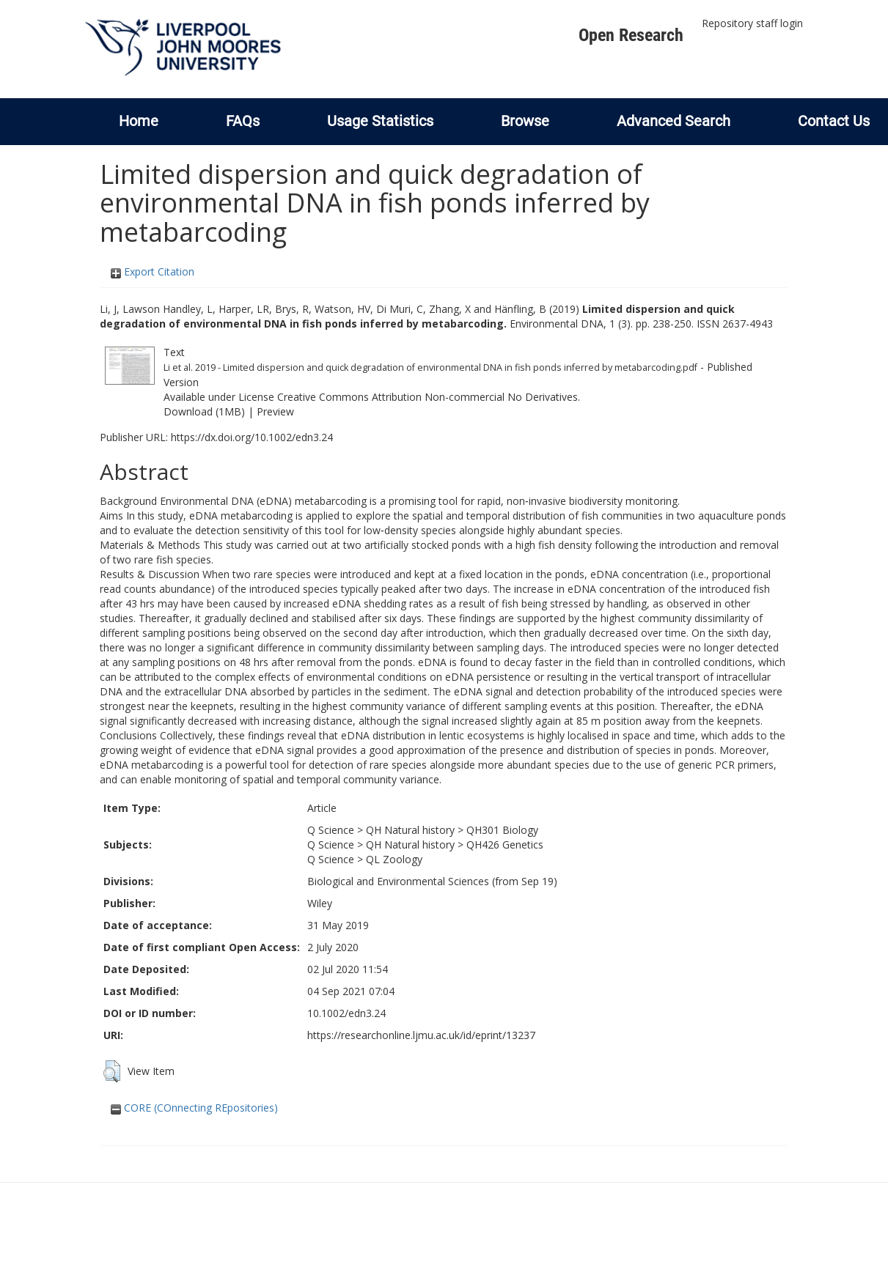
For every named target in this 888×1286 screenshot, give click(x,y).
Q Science (330, 830)
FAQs (243, 121)
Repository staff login (752, 23)
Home (138, 121)
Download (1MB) (204, 411)
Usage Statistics (380, 121)
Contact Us (834, 121)
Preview (275, 411)
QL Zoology (394, 859)
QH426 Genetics (504, 844)
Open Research (631, 35)
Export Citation (152, 271)
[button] (111, 1071)
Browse (525, 121)
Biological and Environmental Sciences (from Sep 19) (432, 881)
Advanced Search (673, 121)
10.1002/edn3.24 (346, 1013)
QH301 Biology (502, 830)
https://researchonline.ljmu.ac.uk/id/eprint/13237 (421, 1035)
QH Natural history (410, 830)
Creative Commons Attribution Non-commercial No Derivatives (427, 397)
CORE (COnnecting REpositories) (194, 1108)
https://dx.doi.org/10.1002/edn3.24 (252, 437)
